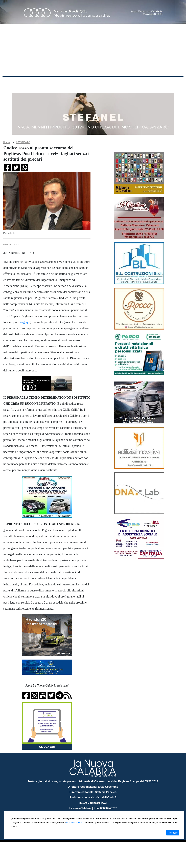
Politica (50, 81)
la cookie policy (74, 822)
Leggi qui (24, 317)
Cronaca (37, 81)
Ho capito (173, 832)
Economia (88, 81)
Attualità (74, 81)
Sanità (62, 81)
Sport (101, 81)
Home (11, 81)
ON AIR (170, 82)
